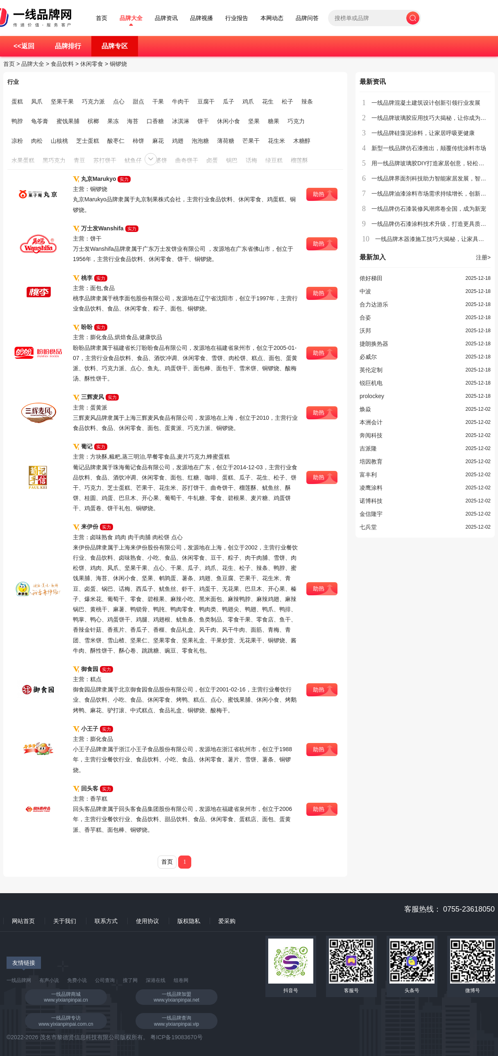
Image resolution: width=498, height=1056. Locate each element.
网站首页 (23, 921)
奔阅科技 (371, 435)
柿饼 (138, 140)
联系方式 (106, 921)
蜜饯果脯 (68, 121)
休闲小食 (228, 121)
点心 (118, 101)
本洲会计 (371, 422)
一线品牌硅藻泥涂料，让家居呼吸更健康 (423, 133)
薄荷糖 (225, 140)
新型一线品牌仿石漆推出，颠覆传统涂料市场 (428, 148)
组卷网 (181, 980)
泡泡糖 (200, 140)
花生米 (276, 140)
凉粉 (17, 140)
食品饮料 (62, 64)
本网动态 (271, 18)
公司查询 (105, 980)
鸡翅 (177, 140)
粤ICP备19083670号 (176, 1037)
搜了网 (130, 980)
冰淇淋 (180, 121)
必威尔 (368, 357)
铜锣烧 (118, 64)
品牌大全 (131, 18)
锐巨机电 (371, 383)
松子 (287, 101)
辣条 (307, 101)
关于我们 (64, 921)
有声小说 (49, 980)
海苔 (132, 121)
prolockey (372, 396)
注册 (483, 257)
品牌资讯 (166, 18)
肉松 (37, 140)
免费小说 (77, 980)
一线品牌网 (19, 980)
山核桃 (59, 140)
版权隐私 (188, 921)
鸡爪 (248, 101)
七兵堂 (368, 527)
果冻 (113, 121)
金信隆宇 (371, 514)
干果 (158, 101)
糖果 (273, 121)
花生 (268, 101)
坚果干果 (62, 101)
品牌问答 (307, 18)
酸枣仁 (115, 140)
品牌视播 (201, 18)
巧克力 (296, 121)
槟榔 (93, 121)
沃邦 (365, 330)
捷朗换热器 (374, 343)
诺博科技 (371, 501)
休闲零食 (91, 64)
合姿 (365, 317)
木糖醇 (301, 140)
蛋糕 (17, 101)
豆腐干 (206, 101)
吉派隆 (368, 448)
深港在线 (155, 980)
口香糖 (155, 121)
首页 (101, 18)
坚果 (254, 121)
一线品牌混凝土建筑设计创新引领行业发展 (425, 102)
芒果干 (251, 140)
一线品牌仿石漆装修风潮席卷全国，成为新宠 (428, 208)
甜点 (138, 101)
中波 (365, 291)
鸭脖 (17, 121)
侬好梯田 (371, 278)
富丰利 (368, 474)
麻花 (158, 140)
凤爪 (37, 101)
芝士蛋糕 (87, 140)
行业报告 (236, 18)
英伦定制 (371, 370)
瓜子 (228, 101)
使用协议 (147, 921)
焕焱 (365, 409)
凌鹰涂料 (371, 487)
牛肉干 (180, 101)
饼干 (203, 121)
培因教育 (371, 461)
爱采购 (226, 921)
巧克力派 (93, 101)
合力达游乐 (374, 304)
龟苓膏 (39, 121)
